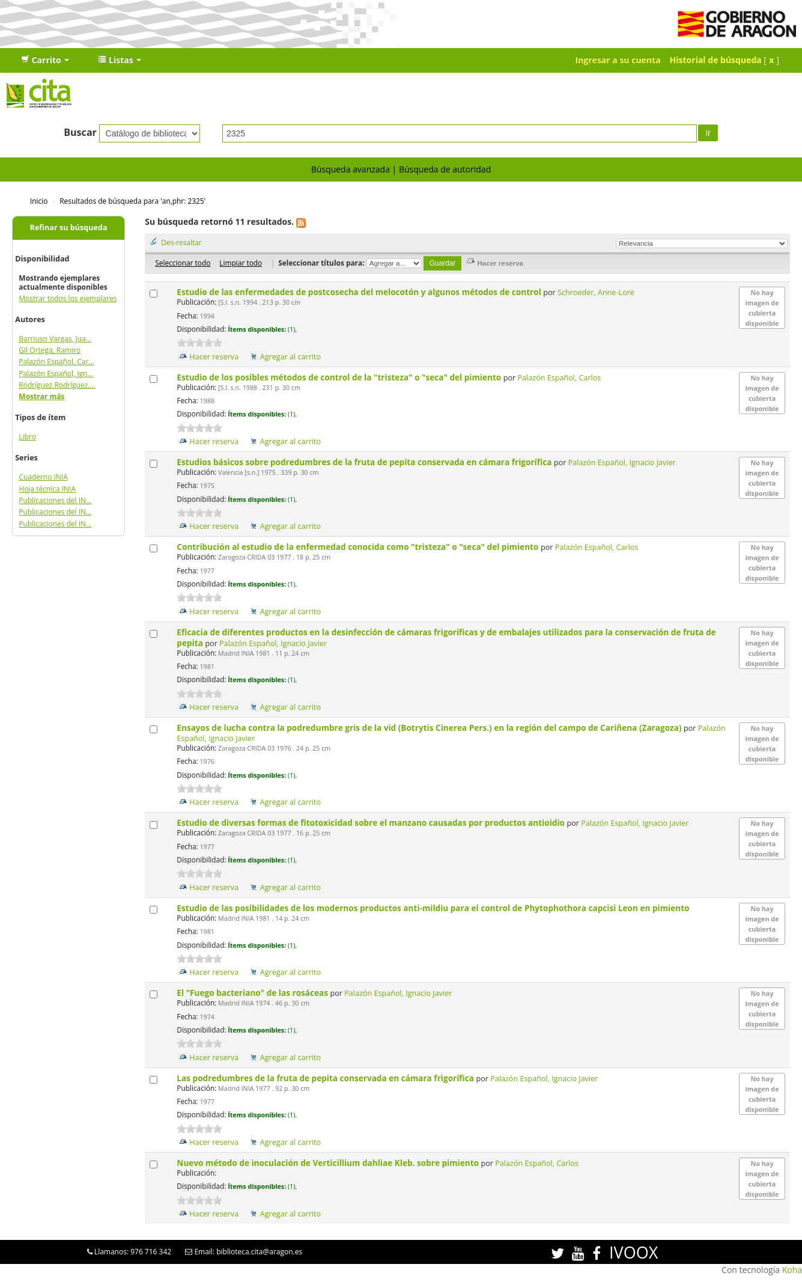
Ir (708, 133)
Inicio (38, 201)
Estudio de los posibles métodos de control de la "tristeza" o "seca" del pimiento (340, 377)
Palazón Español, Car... (56, 361)
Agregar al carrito (290, 357)
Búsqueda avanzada (350, 169)
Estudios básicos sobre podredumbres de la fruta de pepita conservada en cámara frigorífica (365, 462)
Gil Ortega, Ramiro (50, 350)
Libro (27, 437)
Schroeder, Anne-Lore (595, 292)
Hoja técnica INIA (47, 489)
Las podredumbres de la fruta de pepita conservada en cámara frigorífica (326, 1078)
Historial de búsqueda (716, 60)
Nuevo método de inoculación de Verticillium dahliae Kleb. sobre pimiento (329, 1162)
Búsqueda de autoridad (445, 169)
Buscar (80, 132)
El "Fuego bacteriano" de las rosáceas (253, 992)
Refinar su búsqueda (69, 227)
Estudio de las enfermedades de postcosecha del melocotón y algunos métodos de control (360, 292)
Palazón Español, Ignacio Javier (622, 462)
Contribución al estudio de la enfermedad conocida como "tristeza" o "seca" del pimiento (359, 546)
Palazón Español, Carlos (559, 378)
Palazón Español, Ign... (56, 373)
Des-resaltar (181, 242)
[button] (45, 60)
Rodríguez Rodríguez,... (57, 385)
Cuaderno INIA (43, 477)
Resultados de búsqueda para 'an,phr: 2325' (132, 201)
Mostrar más (41, 396)
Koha (792, 1269)
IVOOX (633, 1252)
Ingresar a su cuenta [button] (618, 60)
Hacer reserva (213, 357)
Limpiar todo (240, 262)
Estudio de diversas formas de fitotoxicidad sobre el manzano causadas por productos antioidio (372, 822)
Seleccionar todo (182, 262)
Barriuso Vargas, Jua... (55, 339)
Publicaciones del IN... (55, 500)
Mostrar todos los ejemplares (68, 298)
